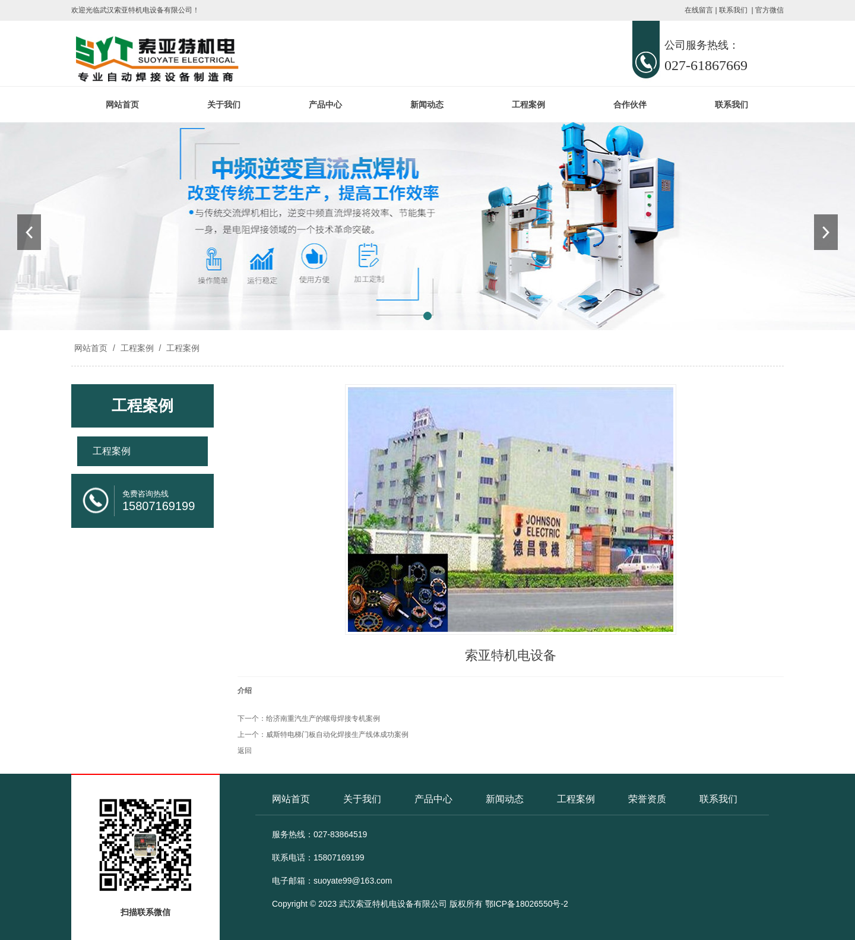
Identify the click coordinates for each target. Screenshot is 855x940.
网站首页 (122, 104)
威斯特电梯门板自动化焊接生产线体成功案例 (337, 734)
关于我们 (223, 104)
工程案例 (528, 104)
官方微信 (769, 10)
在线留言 (699, 10)
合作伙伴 (630, 104)
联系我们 (733, 10)
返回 (245, 750)
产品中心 (325, 104)
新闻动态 (427, 104)
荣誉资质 (647, 799)
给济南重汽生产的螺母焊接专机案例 (323, 718)
